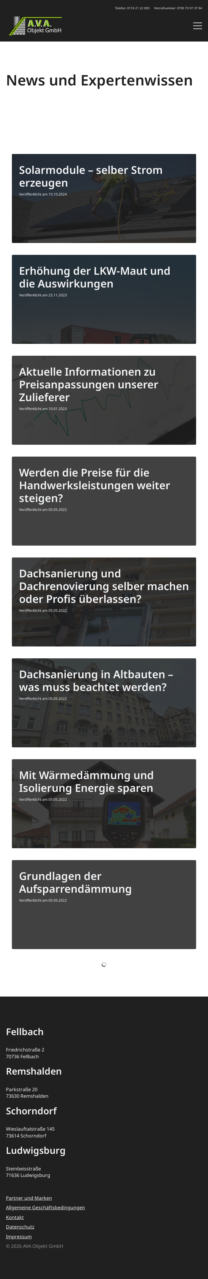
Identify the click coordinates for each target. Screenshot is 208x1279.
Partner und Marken (29, 1198)
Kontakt (15, 1217)
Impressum (19, 1236)
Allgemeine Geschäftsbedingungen (45, 1207)
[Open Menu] (197, 25)
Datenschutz (20, 1227)
